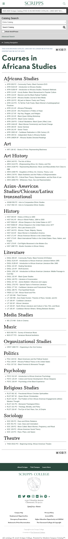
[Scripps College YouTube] (28, 496)
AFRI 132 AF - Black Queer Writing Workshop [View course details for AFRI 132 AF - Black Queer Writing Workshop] (23, 116)
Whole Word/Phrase (11, 31)
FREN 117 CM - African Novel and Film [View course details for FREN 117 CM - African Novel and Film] (21, 292)
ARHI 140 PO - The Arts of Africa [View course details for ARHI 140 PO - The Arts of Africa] (19, 161)
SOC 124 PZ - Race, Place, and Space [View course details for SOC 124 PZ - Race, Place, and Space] (21, 432)
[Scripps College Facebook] (19, 496)
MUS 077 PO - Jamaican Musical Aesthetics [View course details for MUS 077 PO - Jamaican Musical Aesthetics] (23, 335)
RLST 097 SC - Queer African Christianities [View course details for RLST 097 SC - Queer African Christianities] (22, 396)
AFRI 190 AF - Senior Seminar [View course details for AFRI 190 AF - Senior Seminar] (18, 127)
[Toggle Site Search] (64, 3)
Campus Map (19, 512)
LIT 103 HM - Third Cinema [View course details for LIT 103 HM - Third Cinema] (17, 295)
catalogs (8, 538)
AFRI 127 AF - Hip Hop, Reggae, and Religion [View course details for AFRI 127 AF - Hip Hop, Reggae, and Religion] (23, 113)
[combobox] (34, 11)
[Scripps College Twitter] (23, 496)
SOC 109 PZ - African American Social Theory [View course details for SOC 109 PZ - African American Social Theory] (23, 429)
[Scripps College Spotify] (45, 496)
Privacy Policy (49, 512)
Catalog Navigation (11, 42)
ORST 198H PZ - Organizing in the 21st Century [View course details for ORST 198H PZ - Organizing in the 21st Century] (24, 347)
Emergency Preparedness (18, 519)
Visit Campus (35, 467)
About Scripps (22, 467)
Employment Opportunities (19, 516)
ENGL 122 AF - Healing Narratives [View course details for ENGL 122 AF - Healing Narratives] (19, 266)
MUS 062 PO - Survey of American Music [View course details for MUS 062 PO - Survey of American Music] (22, 332)
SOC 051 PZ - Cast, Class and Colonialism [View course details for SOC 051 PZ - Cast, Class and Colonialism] (22, 424)
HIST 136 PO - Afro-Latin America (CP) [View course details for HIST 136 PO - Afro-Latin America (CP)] (21, 228)
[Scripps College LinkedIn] (41, 496)
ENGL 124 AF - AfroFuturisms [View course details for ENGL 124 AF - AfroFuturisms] (18, 269)
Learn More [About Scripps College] (46, 467)
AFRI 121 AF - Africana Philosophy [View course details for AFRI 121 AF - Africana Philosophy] (19, 108)
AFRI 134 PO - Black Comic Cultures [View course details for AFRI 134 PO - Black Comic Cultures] (20, 119)
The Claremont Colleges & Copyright (49, 522)
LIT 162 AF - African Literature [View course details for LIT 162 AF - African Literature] (18, 303)
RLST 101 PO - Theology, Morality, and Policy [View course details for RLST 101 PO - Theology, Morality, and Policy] (23, 407)
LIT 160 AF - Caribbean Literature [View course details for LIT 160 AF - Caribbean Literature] (19, 301)
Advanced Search (8, 36)
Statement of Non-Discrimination (19, 522)
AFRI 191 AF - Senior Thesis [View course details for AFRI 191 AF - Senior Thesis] (17, 129)
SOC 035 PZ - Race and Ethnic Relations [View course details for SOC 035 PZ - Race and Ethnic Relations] (22, 421)
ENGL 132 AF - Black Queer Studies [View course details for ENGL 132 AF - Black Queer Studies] (20, 276)
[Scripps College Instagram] (33, 496)
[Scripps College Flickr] (37, 496)
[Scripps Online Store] (49, 496)
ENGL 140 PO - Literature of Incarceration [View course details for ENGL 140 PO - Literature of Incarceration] (22, 279)
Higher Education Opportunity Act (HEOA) (49, 519)
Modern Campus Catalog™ (54, 538)
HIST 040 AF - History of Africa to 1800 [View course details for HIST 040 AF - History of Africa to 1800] (21, 217)
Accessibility (49, 516)
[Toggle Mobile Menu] (4, 3)
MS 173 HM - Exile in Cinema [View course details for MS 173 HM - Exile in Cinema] (17, 321)
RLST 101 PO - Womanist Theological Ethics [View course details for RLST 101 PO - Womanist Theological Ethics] (23, 404)
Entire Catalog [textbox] (8, 22)
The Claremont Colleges (38, 532)
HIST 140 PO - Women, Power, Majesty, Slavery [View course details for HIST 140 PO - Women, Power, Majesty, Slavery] (24, 230)
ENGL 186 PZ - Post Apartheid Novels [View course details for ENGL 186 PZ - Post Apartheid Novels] (21, 290)
